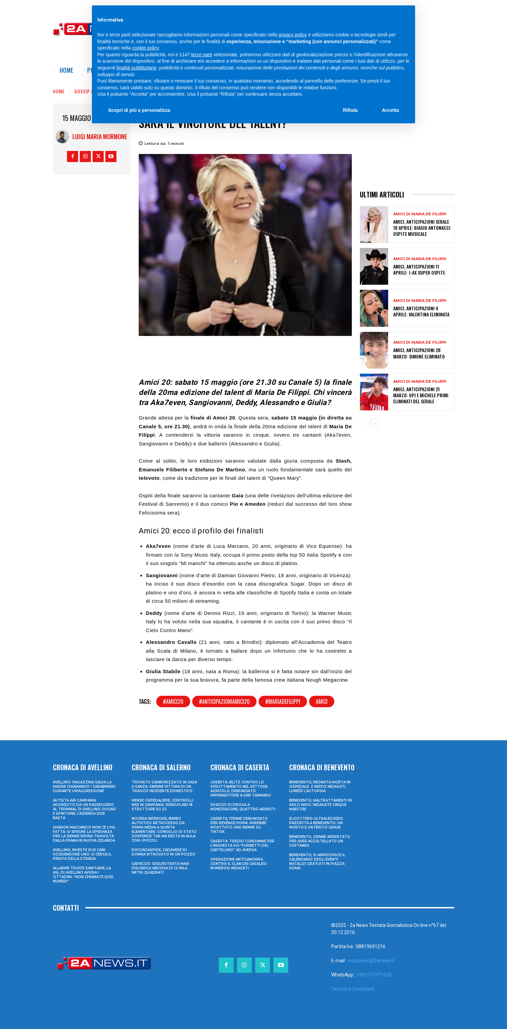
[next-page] (375, 423)
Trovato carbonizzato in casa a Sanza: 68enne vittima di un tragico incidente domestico (164, 786)
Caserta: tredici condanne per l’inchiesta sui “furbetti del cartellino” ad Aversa (242, 845)
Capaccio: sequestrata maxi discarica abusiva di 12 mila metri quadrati (160, 868)
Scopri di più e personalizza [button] (139, 110)
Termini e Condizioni (352, 989)
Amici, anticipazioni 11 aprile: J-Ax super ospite (419, 269)
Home (59, 91)
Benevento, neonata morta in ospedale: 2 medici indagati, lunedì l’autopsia (319, 786)
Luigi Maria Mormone (99, 136)
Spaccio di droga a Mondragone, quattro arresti (242, 807)
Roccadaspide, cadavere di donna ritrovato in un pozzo (163, 852)
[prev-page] (364, 423)
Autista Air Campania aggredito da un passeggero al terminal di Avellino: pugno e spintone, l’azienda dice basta (84, 809)
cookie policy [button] (145, 48)
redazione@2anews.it (371, 960)
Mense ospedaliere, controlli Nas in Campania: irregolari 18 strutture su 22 (162, 804)
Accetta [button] (390, 110)
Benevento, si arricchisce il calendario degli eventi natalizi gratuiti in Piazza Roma (317, 861)
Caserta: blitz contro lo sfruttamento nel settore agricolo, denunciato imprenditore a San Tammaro (240, 789)
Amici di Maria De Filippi (419, 214)
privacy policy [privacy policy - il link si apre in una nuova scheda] (293, 34)
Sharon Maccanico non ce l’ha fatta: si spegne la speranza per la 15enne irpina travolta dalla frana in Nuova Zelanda (84, 834)
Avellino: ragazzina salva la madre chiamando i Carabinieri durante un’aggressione (84, 786)
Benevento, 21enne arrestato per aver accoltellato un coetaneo (319, 841)
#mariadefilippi (282, 701)
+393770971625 (374, 974)
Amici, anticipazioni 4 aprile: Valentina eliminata (421, 311)
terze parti (201, 54)
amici (322, 701)
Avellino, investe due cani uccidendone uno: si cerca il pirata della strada (82, 854)
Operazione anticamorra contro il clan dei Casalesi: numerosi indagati (238, 863)
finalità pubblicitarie (136, 67)
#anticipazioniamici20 (224, 701)
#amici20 (173, 701)
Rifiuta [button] (350, 110)
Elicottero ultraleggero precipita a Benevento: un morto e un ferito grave (316, 823)
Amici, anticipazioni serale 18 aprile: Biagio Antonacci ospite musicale (421, 227)
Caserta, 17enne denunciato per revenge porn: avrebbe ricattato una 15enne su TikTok (239, 825)
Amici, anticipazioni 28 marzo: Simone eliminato (419, 353)
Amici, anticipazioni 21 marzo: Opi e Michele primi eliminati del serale (420, 395)
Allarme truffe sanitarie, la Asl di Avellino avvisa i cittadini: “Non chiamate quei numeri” (83, 874)
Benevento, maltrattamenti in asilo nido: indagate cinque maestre (320, 804)
